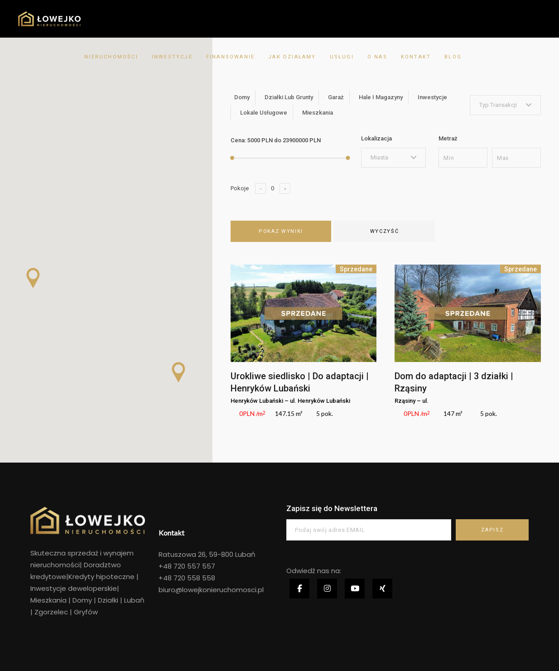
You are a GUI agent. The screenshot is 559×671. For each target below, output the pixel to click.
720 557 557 (193, 566)
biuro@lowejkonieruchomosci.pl (211, 589)
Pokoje (240, 188)
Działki (108, 600)
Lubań (133, 600)
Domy (82, 600)
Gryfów (86, 612)
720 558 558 (193, 578)
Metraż (448, 138)
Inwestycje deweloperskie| (74, 588)
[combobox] (505, 105)
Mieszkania (48, 600)
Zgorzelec (52, 612)
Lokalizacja (376, 138)
